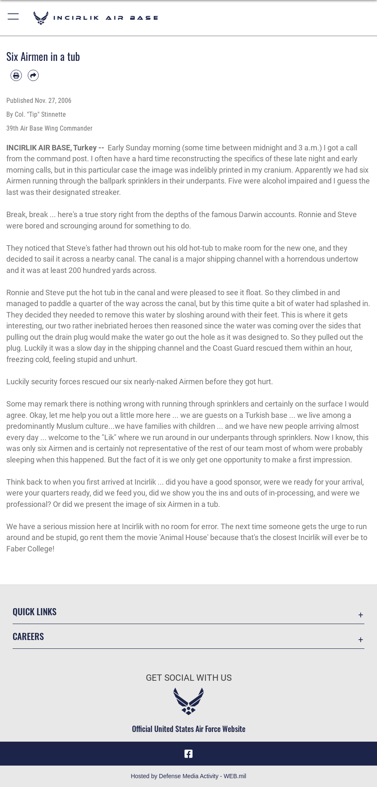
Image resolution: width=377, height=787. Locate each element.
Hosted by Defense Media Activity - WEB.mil (188, 776)
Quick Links (34, 611)
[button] (13, 18)
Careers (28, 636)
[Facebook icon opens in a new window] (188, 754)
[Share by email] (33, 75)
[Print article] (16, 75)
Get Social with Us (189, 677)
